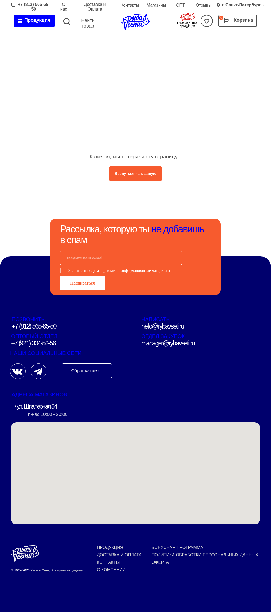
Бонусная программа (177, 547)
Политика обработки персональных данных (205, 555)
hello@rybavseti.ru (162, 326)
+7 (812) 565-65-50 (34, 6)
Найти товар (87, 23)
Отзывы (203, 5)
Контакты (130, 5)
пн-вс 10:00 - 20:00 (47, 414)
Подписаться (82, 283)
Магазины (156, 5)
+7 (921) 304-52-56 (33, 343)
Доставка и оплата (119, 555)
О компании (111, 569)
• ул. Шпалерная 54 (35, 406)
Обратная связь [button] (87, 371)
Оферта (160, 562)
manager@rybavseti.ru (168, 343)
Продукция (110, 547)
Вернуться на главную (135, 173)
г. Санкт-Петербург (241, 5)
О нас (63, 6)
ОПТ (180, 5)
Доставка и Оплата (95, 6)
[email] (121, 258)
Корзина (243, 20)
